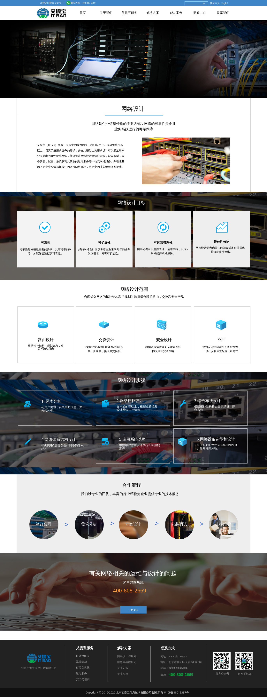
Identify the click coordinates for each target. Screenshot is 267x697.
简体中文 (214, 3)
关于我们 (106, 12)
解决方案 (153, 12)
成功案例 (176, 12)
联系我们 (223, 12)
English (225, 3)
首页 (83, 12)
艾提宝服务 (129, 12)
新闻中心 (199, 12)
